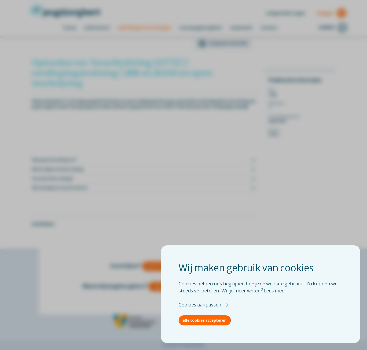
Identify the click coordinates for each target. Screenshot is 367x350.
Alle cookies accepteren (205, 320)
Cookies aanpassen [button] (200, 305)
